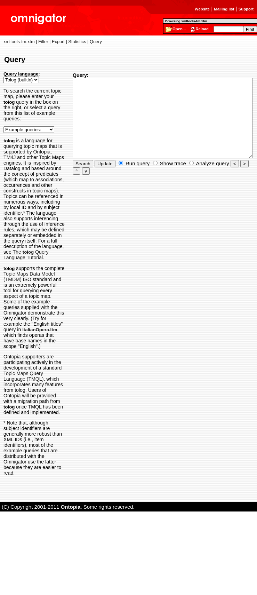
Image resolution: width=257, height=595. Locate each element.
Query (96, 41)
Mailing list (224, 9)
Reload (202, 29)
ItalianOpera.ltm (20, 396)
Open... (179, 29)
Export (58, 41)
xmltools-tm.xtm (19, 41)
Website (202, 9)
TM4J (29, 163)
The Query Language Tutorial (28, 302)
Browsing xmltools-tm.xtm (186, 21)
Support (246, 9)
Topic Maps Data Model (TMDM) (26, 326)
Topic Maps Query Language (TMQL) (26, 445)
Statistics (77, 41)
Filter (43, 41)
